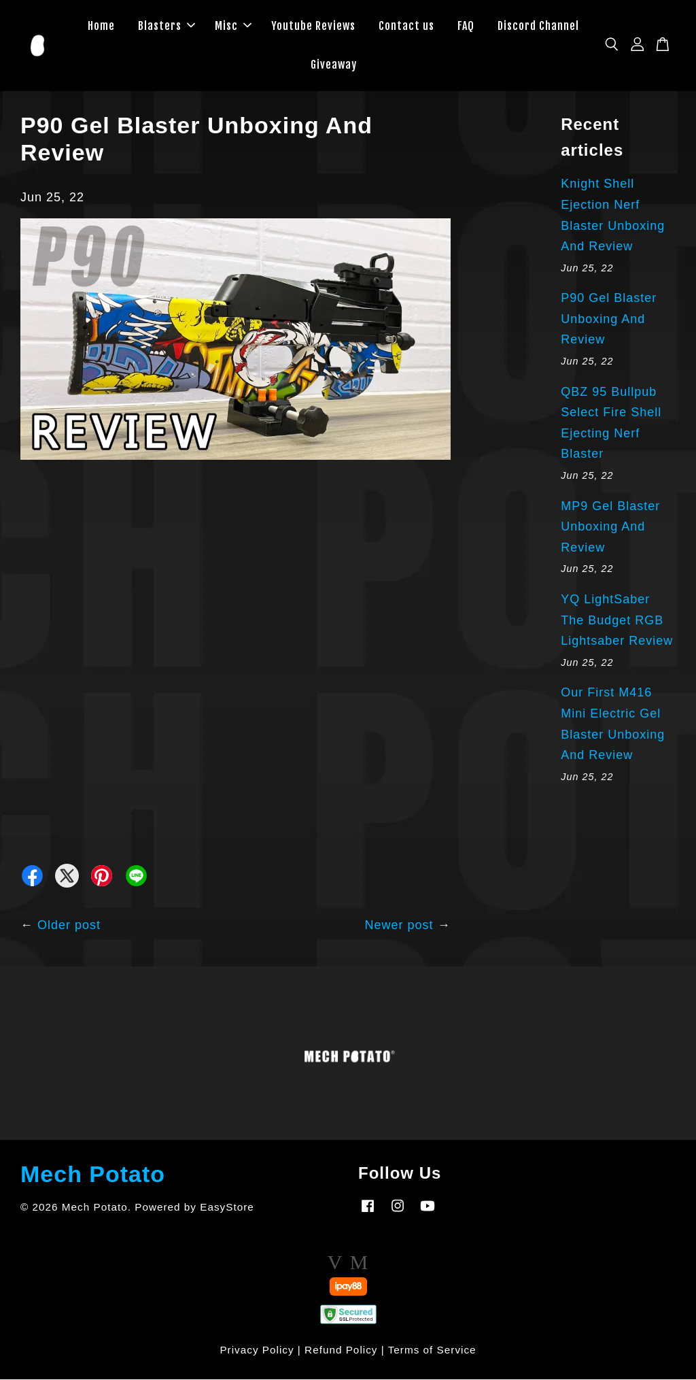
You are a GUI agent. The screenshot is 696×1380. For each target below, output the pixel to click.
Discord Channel (538, 26)
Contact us (406, 26)
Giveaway (334, 64)
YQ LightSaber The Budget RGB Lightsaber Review (617, 620)
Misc (233, 26)
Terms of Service (432, 1350)
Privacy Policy (257, 1350)
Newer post (399, 925)
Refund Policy (340, 1350)
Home (101, 26)
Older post (69, 925)
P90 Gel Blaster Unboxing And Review (609, 319)
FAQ (465, 26)
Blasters (166, 26)
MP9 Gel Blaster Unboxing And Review (610, 526)
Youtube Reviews (313, 26)
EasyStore (227, 1207)
